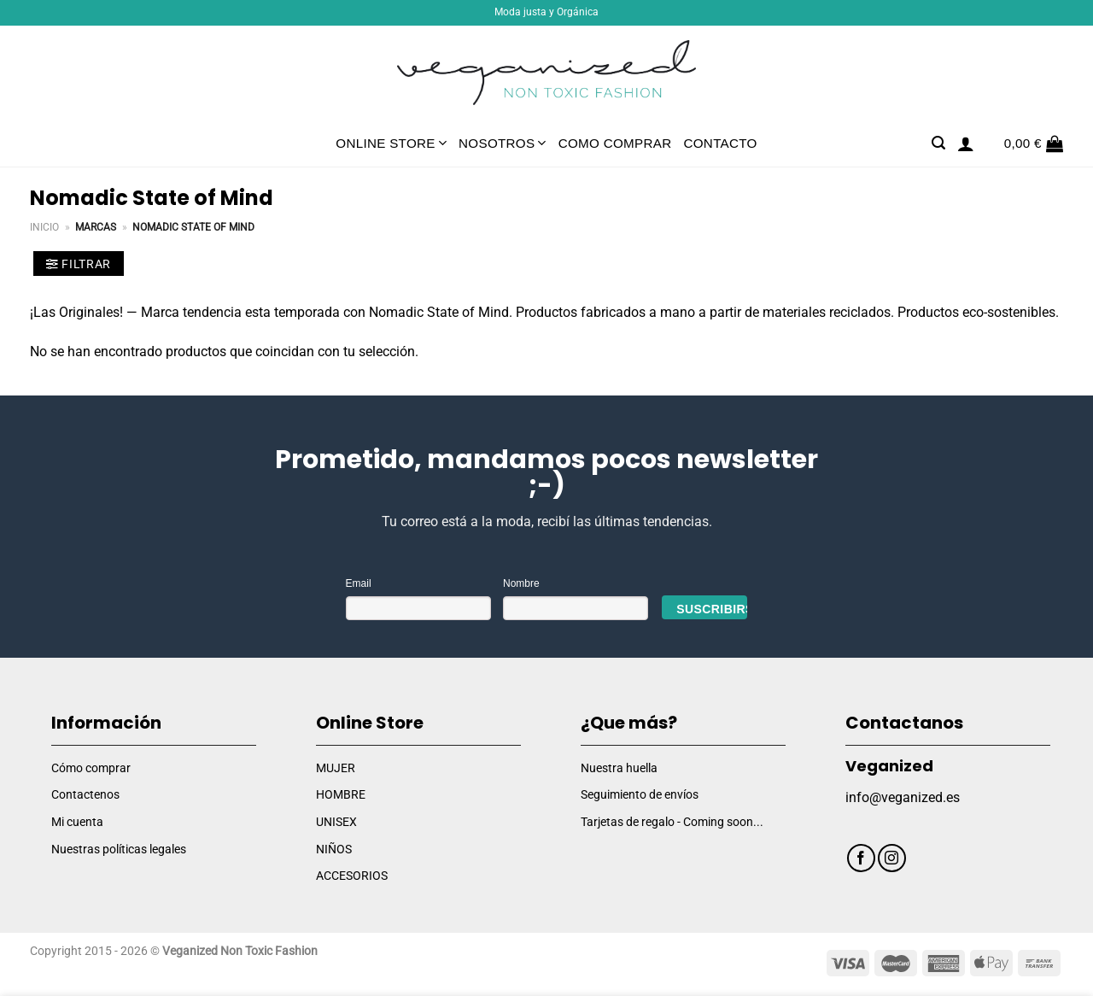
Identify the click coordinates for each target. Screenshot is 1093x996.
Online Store (391, 143)
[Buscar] (938, 143)
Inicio (44, 227)
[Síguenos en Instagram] (892, 858)
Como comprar (615, 143)
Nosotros (502, 143)
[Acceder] (965, 143)
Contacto (720, 143)
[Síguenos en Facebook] (861, 858)
